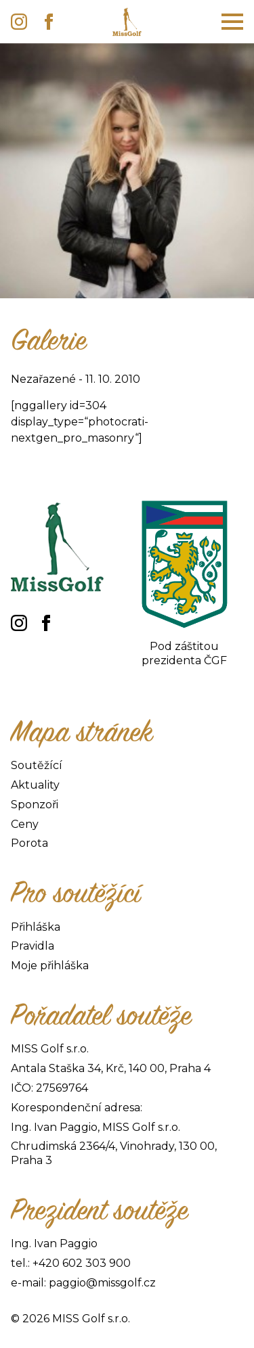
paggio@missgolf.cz (102, 1282)
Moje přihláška (50, 965)
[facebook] (49, 22)
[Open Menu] (232, 21)
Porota (29, 843)
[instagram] (19, 22)
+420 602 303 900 (82, 1263)
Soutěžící (36, 765)
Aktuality (35, 784)
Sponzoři (34, 804)
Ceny (25, 824)
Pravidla (32, 945)
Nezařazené (43, 379)
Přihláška (35, 927)
